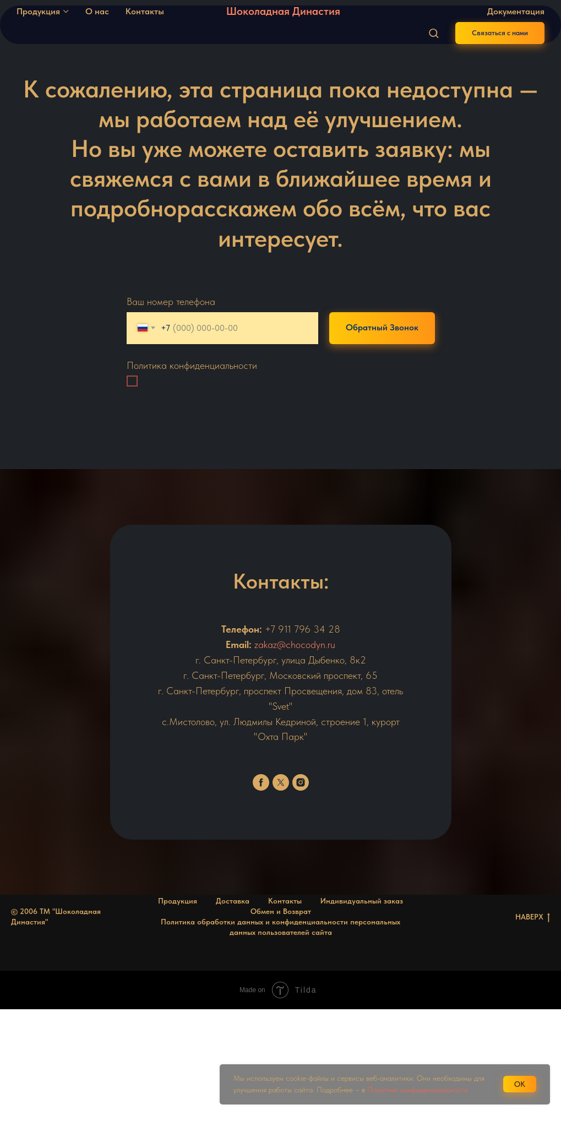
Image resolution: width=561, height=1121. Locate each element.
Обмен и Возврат (280, 911)
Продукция (38, 11)
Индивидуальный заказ (361, 900)
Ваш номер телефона (171, 301)
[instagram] (300, 782)
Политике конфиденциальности (417, 1089)
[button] (433, 33)
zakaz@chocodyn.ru (294, 644)
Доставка (232, 900)
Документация (515, 11)
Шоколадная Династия (283, 11)
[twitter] (281, 782)
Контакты (145, 11)
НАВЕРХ (532, 917)
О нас (97, 11)
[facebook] (261, 782)
